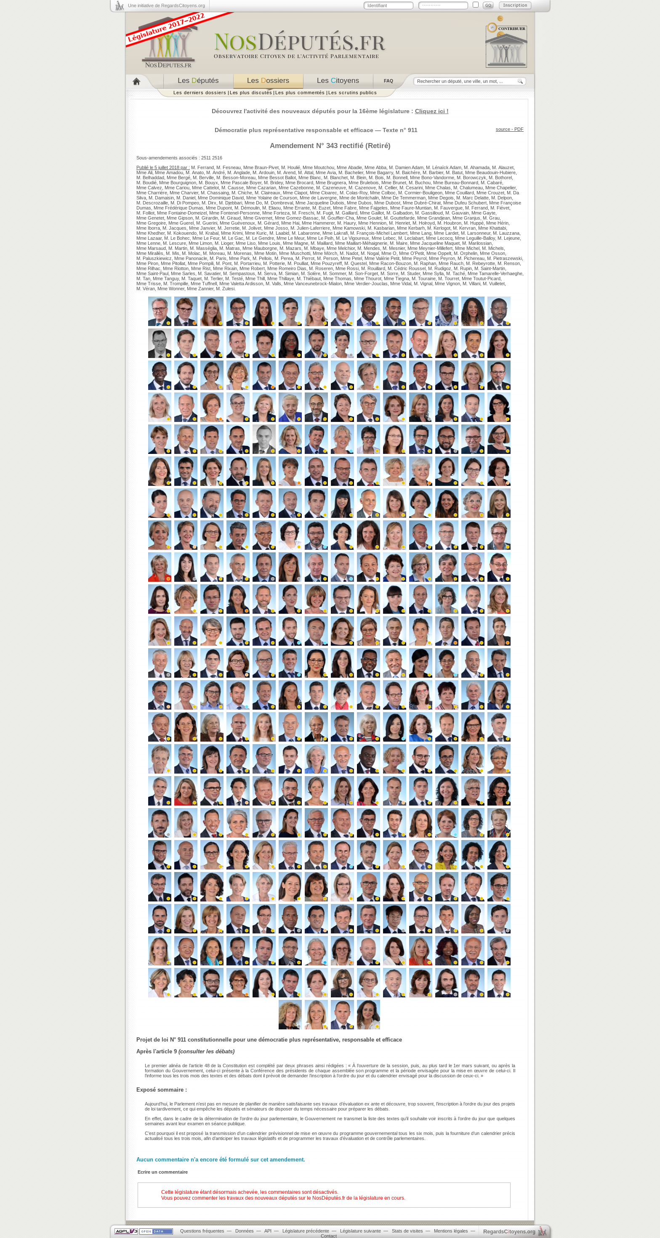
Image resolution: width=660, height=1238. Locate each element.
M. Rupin (463, 268)
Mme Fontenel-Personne (234, 212)
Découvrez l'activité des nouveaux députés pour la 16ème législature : (330, 111)
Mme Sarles (183, 273)
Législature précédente (305, 1230)
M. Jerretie (229, 228)
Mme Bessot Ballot (277, 177)
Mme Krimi (231, 233)
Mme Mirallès (149, 253)
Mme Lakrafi (335, 233)
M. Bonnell (396, 177)
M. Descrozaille (152, 202)
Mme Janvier (202, 228)
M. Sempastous (239, 273)
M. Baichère (408, 172)
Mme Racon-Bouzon (390, 263)
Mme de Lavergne (318, 197)
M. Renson (509, 263)
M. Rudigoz (439, 268)
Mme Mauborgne (259, 248)
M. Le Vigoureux (352, 238)
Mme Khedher (150, 233)
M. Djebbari (230, 202)
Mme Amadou (169, 172)
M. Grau (491, 217)
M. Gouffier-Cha (337, 217)
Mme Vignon (447, 283)
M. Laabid (279, 233)
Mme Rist (200, 268)
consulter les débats (206, 1051)
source (503, 129)
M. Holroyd (423, 222)
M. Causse (232, 187)
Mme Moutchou (318, 167)
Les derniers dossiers (199, 92)
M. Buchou (420, 182)
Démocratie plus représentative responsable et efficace (294, 130)
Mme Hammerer (318, 222)
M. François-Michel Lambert (378, 233)
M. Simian (288, 273)
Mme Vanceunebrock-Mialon (313, 283)
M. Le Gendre (260, 238)
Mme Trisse (148, 283)
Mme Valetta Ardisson (241, 283)
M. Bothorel (500, 177)
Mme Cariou (177, 187)
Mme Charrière (151, 192)
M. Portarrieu (247, 263)
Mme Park (239, 258)
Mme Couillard (459, 192)
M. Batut (454, 172)
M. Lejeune (509, 238)
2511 (206, 157)
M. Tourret (448, 278)
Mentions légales (451, 1230)
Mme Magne (295, 243)
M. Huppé (474, 222)
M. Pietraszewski (504, 258)
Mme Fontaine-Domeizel (182, 212)
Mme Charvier (184, 192)
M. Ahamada (477, 167)
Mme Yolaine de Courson (271, 197)
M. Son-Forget (363, 273)
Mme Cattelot (205, 187)
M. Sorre (389, 273)
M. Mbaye (314, 248)
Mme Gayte (483, 212)
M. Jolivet (251, 228)
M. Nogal (370, 253)
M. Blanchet (336, 177)
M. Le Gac (232, 238)
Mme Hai (290, 222)
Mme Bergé (178, 177)
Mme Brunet (393, 182)
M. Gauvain (457, 212)
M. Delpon (501, 197)
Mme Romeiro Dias (286, 268)
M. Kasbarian (380, 228)
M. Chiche (242, 192)
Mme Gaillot (372, 212)
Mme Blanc (309, 177)
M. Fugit (325, 212)
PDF (519, 129)
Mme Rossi (347, 268)
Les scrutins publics (352, 92)
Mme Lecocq (439, 238)
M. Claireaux (267, 192)
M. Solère (310, 273)
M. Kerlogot (438, 228)
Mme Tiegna (396, 278)
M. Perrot (304, 258)
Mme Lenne (148, 243)
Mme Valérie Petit (382, 258)
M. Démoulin (247, 207)
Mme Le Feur (205, 238)
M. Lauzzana (506, 233)
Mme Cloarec (323, 192)
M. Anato (195, 172)
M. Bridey (273, 182)
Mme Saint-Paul (152, 273)
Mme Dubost (387, 202)
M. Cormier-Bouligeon (420, 192)
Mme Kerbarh (411, 228)
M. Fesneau (228, 167)
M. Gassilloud (429, 212)
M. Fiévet (499, 207)
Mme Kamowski (349, 228)
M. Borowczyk (471, 177)
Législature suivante (360, 1230)
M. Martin (177, 248)
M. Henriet (399, 222)
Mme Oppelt (438, 253)
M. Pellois (262, 258)
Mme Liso (245, 243)
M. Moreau (214, 253)
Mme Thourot (367, 278)
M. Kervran (464, 228)
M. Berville (203, 177)
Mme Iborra (148, 228)
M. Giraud (231, 217)
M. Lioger (224, 243)
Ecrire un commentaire (163, 1171)
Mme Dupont (219, 207)
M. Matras (229, 248)
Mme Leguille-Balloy (475, 238)
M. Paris (218, 258)
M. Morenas (239, 253)
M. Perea (283, 258)
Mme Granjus (466, 217)
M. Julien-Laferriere (310, 228)
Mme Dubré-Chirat (422, 202)
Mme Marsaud (151, 248)
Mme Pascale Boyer (241, 182)
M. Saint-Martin (489, 268)
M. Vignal (423, 283)
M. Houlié (290, 167)
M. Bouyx (208, 182)
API (267, 1230)
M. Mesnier (394, 248)
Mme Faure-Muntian (410, 207)
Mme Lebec (384, 238)
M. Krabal (208, 233)
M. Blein (358, 177)
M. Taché (455, 273)
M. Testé (234, 278)
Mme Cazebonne (296, 187)
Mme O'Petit (411, 253)
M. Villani (471, 283)
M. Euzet (321, 207)
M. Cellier (387, 187)
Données (244, 1230)
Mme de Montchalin (359, 197)
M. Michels (493, 248)
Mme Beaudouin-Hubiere (490, 172)
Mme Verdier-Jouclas (366, 283)
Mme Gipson (180, 217)
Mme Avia (326, 172)
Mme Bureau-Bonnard (455, 182)
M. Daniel (185, 197)
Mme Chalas (438, 187)
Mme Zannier (200, 288)
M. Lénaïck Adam (443, 167)
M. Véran (145, 288)
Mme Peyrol (414, 258)
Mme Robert (252, 268)
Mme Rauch (451, 263)
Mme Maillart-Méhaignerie (361, 243)
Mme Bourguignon (177, 182)
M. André (215, 172)
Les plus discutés (251, 92)
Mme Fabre (345, 207)
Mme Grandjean (433, 217)
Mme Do (253, 202)
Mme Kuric (256, 233)
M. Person (327, 258)
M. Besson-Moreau (235, 177)
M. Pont (224, 263)
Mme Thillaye (280, 278)
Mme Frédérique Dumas (178, 207)
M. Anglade (238, 172)
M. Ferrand (202, 167)
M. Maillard (322, 243)
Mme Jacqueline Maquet (435, 243)
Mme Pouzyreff (326, 263)
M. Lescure (174, 243)
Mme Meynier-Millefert (429, 248)
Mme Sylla (433, 273)
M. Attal (305, 172)
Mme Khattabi (492, 228)
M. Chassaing (215, 192)
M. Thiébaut (309, 278)
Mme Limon (200, 243)
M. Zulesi (225, 288)
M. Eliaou (271, 207)
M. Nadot (349, 253)
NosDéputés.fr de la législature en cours (358, 1198)
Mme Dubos (359, 202)
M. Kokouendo (182, 233)
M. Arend (286, 172)
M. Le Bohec (177, 238)
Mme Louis (269, 243)
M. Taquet (191, 278)
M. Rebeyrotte (480, 263)
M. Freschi (303, 212)
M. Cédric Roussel (407, 268)
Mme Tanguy (166, 278)
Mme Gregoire (151, 222)
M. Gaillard (346, 212)
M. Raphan (425, 263)
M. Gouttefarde (399, 217)
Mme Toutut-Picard (481, 278)
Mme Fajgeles (373, 207)
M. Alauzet (503, 167)
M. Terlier (213, 278)
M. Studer (410, 273)
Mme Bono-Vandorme (432, 177)
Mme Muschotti (294, 253)
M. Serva (267, 273)
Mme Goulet (369, 217)
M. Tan (143, 278)
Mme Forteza (276, 212)
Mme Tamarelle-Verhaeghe (495, 273)
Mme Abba (375, 167)
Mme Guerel (181, 222)
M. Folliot (145, 212)
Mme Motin (265, 253)
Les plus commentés (300, 92)
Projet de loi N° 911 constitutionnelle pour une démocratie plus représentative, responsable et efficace (269, 1040)
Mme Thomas (337, 278)
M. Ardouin (263, 172)
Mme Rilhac (148, 268)
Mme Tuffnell (204, 283)
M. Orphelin (465, 253)
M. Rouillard (373, 268)
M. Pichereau (471, 258)
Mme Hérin (497, 222)
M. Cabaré (491, 182)
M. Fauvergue (448, 207)
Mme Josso (276, 228)
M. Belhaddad (150, 177)
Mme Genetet (150, 217)
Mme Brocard (299, 182)
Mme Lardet (446, 233)
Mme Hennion (372, 222)
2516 (217, 157)
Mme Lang (420, 233)
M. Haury (346, 222)
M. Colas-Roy (353, 192)
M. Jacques (174, 228)
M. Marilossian (477, 243)
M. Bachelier (350, 172)
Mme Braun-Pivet (261, 167)
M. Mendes (368, 248)
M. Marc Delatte (472, 197)
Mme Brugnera (331, 182)
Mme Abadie (349, 167)
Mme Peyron (442, 258)
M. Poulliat (297, 263)
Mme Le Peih (320, 238)
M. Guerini (206, 222)
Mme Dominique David (221, 197)
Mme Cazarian (261, 187)
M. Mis (172, 253)
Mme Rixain (225, 268)
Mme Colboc (383, 192)
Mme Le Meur (290, 238)
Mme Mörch (325, 253)
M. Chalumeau (468, 187)
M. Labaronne (306, 233)
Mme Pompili (200, 263)
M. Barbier (433, 172)
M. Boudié (146, 182)
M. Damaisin (161, 197)
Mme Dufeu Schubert (465, 202)
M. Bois (376, 177)
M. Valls (273, 283)
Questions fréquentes (202, 1230)
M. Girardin (206, 217)
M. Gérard (268, 222)
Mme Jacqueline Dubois (319, 202)
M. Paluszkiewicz (154, 258)
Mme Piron (147, 263)
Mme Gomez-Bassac (297, 217)
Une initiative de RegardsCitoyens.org (166, 5)
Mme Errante (296, 207)
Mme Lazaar (149, 238)
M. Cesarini (411, 187)
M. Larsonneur (475, 233)
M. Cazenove (362, 187)
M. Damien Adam (406, 167)
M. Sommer (334, 273)
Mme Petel (351, 258)
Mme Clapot (295, 192)
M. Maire (398, 243)
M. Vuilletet (494, 283)
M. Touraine (424, 278)
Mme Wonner (170, 288)
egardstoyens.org (509, 1231)
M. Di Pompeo (184, 202)
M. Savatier (209, 273)
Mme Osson (492, 253)
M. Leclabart (410, 238)
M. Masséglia (203, 248)
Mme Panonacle (190, 258)
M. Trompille (175, 283)
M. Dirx (209, 202)
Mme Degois (441, 197)
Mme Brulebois (364, 182)
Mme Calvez (149, 187)
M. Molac (191, 253)
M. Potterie (274, 263)
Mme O (389, 253)
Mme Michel (467, 248)
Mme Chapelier (500, 187)
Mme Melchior (341, 248)
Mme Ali (144, 172)
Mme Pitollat (173, 263)
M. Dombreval (278, 202)
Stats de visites (407, 1230)
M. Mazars (290, 248)
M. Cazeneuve (331, 187)
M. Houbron (449, 222)
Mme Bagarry (379, 172)
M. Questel (355, 263)
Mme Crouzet (490, 192)
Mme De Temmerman (403, 197)
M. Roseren (321, 268)
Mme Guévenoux (237, 222)
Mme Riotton (176, 268)
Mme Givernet (257, 217)
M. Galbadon (399, 212)
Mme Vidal (400, 283)
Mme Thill (255, 278)
